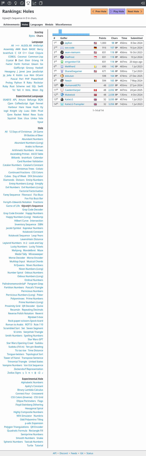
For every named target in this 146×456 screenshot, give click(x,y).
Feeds (74, 453)
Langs (37, 24)
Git (81, 453)
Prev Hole (99, 11)
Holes (25, 24)
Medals (49, 24)
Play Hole (117, 11)
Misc (63, 24)
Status (89, 453)
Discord (64, 453)
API (54, 453)
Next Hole (135, 11)
